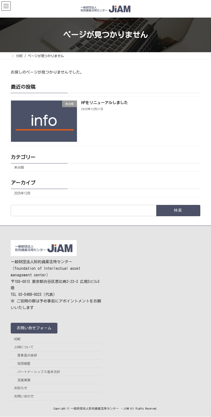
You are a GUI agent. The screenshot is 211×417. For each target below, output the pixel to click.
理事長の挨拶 (27, 355)
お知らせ (20, 388)
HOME (17, 339)
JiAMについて (24, 347)
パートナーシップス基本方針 (38, 371)
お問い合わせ (24, 396)
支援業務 (23, 380)
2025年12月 (22, 192)
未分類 (19, 167)
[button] (34, 328)
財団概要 (23, 363)
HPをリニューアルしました (104, 103)
